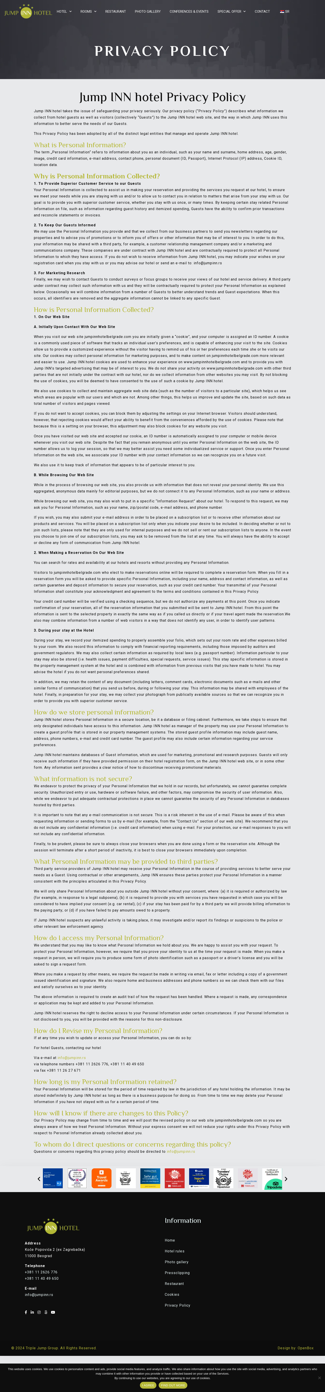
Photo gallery (177, 1262)
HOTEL (62, 11)
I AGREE (148, 1385)
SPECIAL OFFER (229, 11)
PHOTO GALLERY (148, 11)
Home (170, 1240)
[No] (319, 1378)
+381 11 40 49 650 (42, 1278)
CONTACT (262, 11)
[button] (39, 1179)
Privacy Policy (177, 1305)
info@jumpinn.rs (72, 1058)
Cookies (172, 1294)
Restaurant (174, 1284)
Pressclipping (177, 1273)
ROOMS (86, 11)
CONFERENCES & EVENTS (189, 11)
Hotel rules (175, 1251)
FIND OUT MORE (173, 1385)
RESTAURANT (115, 11)
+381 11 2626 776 (41, 1272)
